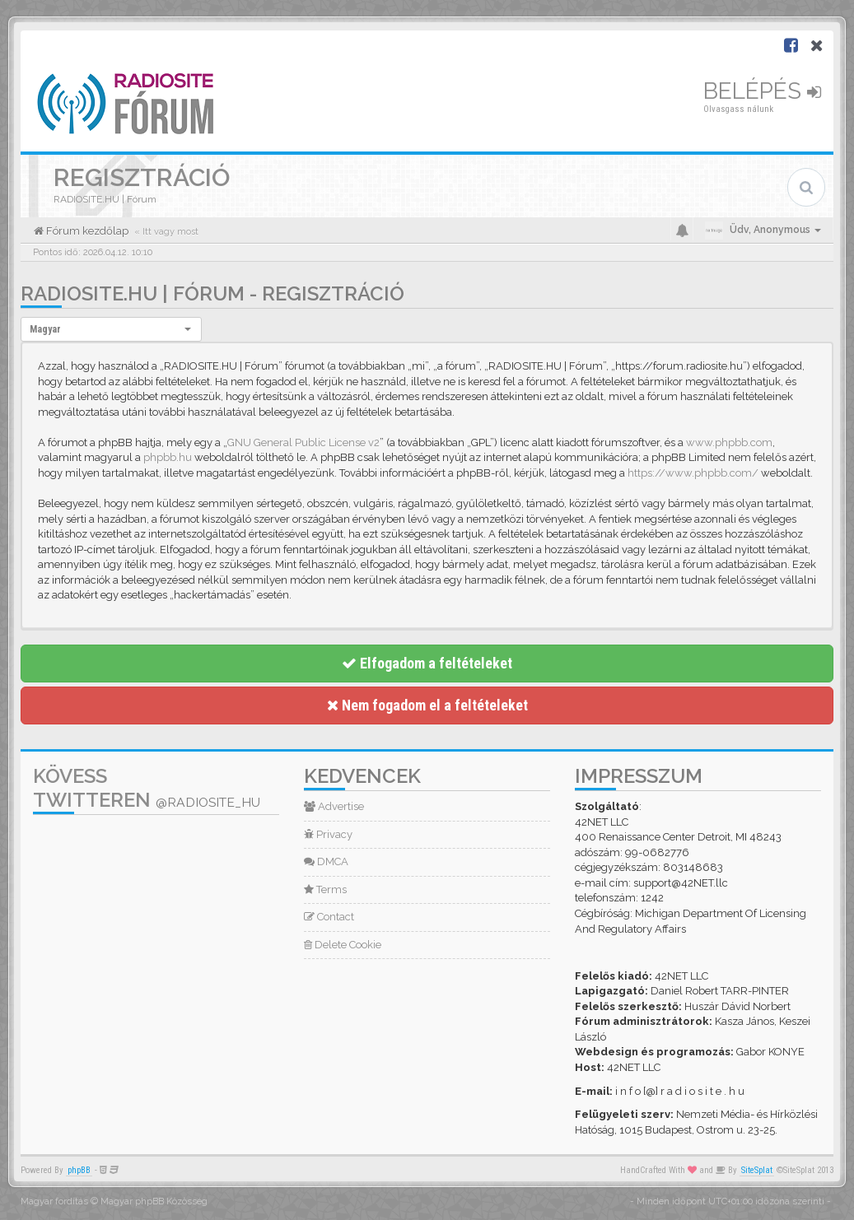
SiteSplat (756, 1170)
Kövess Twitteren (146, 788)
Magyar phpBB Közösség (154, 1201)
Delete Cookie (342, 944)
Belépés (762, 91)
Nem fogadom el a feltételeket (427, 705)
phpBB (79, 1170)
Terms (325, 889)
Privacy (328, 834)
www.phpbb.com (729, 442)
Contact (329, 916)
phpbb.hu (167, 457)
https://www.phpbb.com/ (693, 473)
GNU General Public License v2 (303, 442)
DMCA (326, 861)
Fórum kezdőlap (86, 231)
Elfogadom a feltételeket (427, 663)
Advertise (334, 806)
